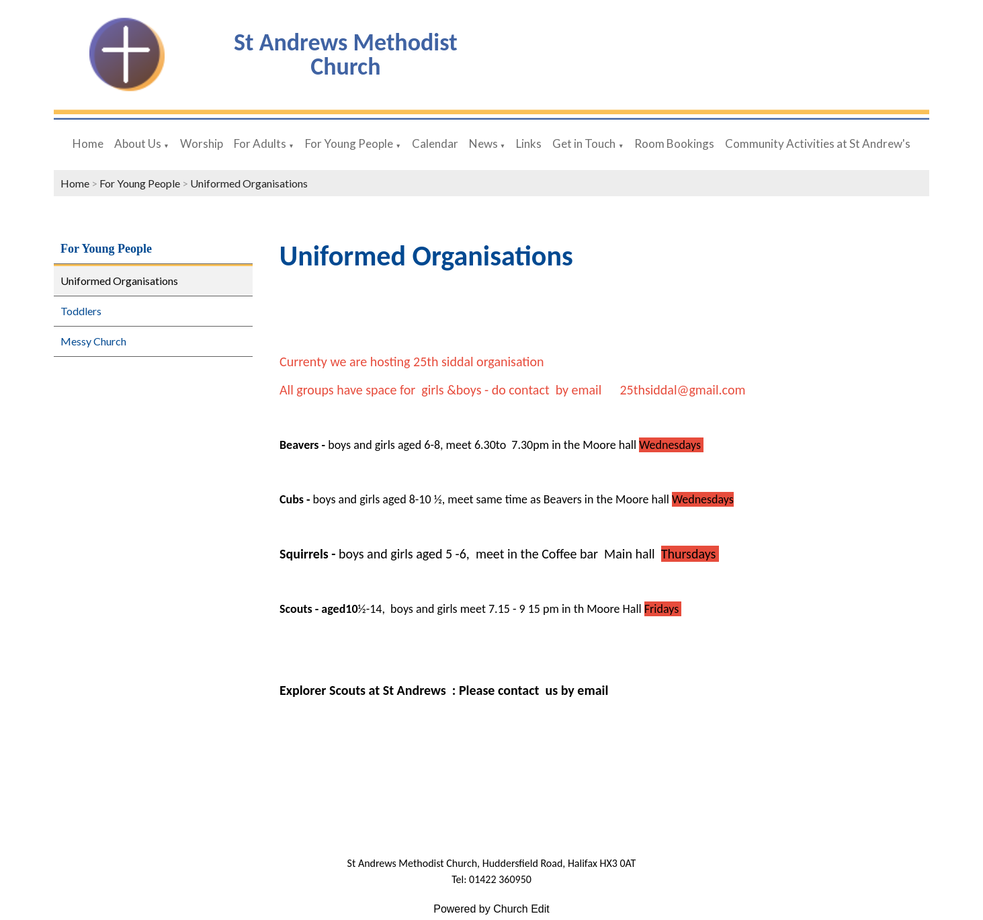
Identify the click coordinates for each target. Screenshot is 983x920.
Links (529, 143)
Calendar (435, 143)
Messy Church (93, 341)
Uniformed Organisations (249, 183)
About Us (137, 143)
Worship (201, 143)
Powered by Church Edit (491, 909)
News (484, 143)
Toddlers (80, 310)
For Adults (260, 143)
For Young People (349, 143)
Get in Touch (583, 143)
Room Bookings (674, 143)
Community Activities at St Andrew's (817, 143)
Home (88, 143)
